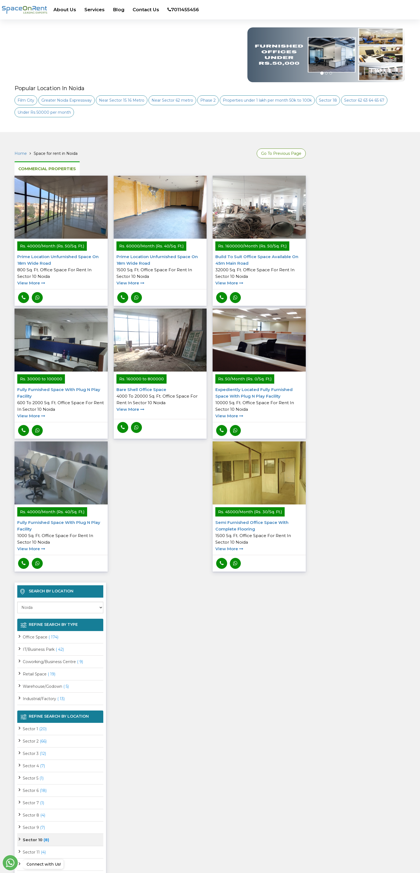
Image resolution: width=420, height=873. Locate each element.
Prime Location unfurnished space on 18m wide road (61, 270)
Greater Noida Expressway (66, 100)
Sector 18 (328, 100)
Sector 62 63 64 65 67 (364, 100)
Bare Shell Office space (160, 400)
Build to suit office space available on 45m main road (259, 270)
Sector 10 (36, 839)
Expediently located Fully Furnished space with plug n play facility (259, 403)
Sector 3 (34, 753)
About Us (64, 9)
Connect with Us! (42, 864)
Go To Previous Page (281, 153)
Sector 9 (34, 827)
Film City (26, 100)
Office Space (40, 637)
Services (94, 9)
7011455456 (183, 9)
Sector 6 (35, 790)
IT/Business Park (43, 649)
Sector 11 (34, 852)
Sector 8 (34, 815)
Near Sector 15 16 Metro (121, 100)
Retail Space (39, 674)
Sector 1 (35, 728)
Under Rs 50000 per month (44, 112)
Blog (118, 9)
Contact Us (146, 9)
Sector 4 (34, 765)
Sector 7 (33, 802)
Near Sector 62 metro (172, 100)
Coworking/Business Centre (53, 661)
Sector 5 (33, 778)
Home (21, 153)
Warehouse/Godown (46, 686)
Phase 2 (208, 100)
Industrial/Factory (44, 698)
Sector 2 (35, 741)
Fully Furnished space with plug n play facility (61, 403)
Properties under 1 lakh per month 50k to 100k (267, 100)
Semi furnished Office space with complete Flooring (259, 536)
